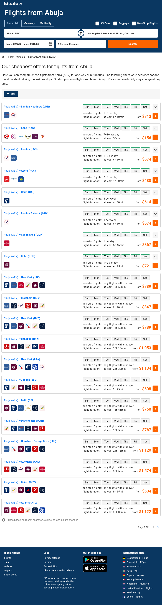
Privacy (47, 562)
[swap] (81, 33)
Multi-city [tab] (46, 23)
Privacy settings (52, 558)
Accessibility (50, 566)
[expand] (155, 107)
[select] (155, 116)
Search (132, 44)
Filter (12, 94)
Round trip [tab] (13, 23)
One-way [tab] (29, 23)
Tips (6, 562)
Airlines (8, 566)
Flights (7, 558)
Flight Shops (10, 574)
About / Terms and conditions (59, 570)
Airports (8, 570)
